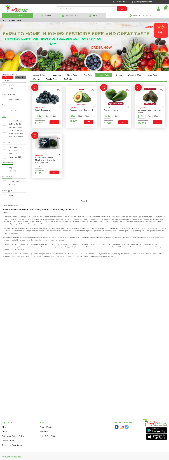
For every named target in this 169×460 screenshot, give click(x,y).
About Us (6, 427)
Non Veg (9, 171)
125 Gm (38, 116)
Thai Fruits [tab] (88, 75)
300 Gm (45, 116)
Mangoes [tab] (57, 75)
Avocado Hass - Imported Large (149, 111)
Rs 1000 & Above (13, 136)
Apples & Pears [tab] (39, 75)
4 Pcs (87, 116)
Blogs (4, 432)
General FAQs (45, 427)
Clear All (20, 77)
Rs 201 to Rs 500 (13, 130)
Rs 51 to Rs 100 (12, 124)
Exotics (8, 85)
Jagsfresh (10, 110)
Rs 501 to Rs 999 (13, 133)
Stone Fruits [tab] (72, 75)
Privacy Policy (8, 441)
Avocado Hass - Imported (81, 110)
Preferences (7, 163)
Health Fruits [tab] (104, 75)
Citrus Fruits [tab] (152, 75)
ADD (54, 122)
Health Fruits (11, 99)
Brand (4, 105)
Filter (7, 77)
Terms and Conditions (12, 445)
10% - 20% (10, 150)
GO (122, 9)
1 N (38, 166)
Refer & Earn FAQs (47, 436)
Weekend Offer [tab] (134, 75)
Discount (6, 142)
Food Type (7, 190)
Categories (7, 81)
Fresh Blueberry (42, 110)
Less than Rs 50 (12, 121)
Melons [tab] (36, 79)
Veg (7, 167)
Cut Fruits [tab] (68, 79)
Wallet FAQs (44, 432)
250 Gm (107, 116)
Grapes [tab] (119, 75)
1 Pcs (73, 116)
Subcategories (8, 94)
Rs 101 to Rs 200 (13, 127)
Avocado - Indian (111, 110)
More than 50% (12, 157)
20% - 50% (10, 154)
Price (4, 116)
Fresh (8, 195)
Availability (7, 177)
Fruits (8, 88)
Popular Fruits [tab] (51, 79)
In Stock (9, 184)
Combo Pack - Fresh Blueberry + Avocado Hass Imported (45, 160)
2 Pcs (80, 116)
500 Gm (53, 116)
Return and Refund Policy (13, 436)
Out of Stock (11, 181)
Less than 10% (11, 147)
